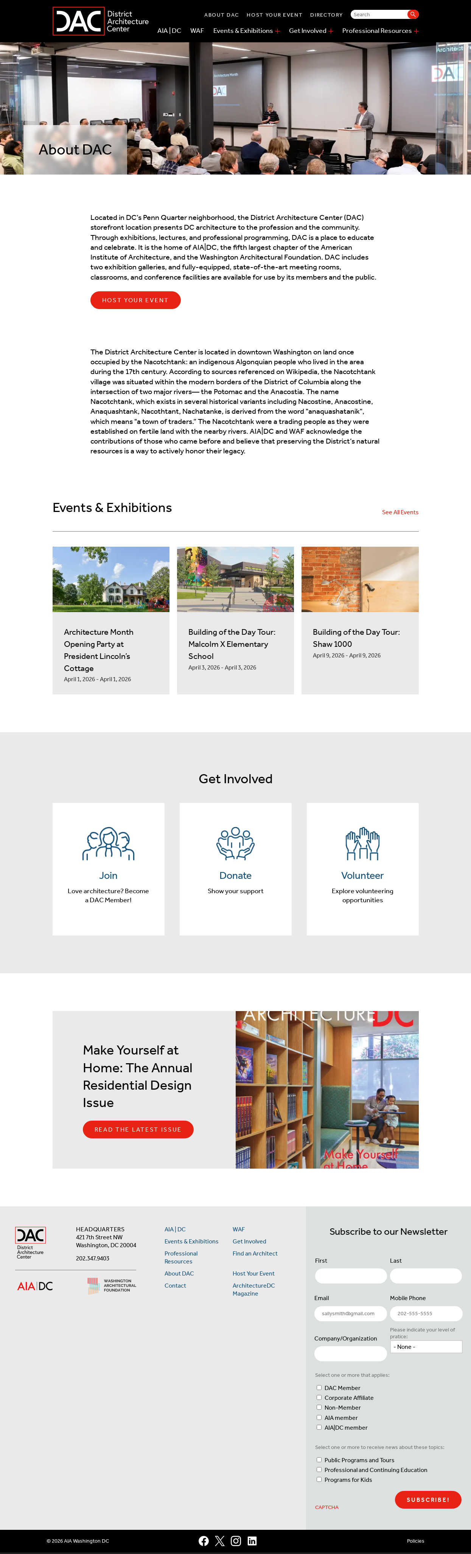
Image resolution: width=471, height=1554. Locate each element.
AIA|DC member (346, 1428)
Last (396, 1261)
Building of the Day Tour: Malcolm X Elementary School (232, 644)
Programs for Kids (348, 1481)
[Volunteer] (363, 870)
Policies (415, 1542)
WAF (197, 30)
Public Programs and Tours (360, 1461)
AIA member (341, 1419)
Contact (175, 1287)
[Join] (109, 870)
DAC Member (343, 1389)
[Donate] (236, 870)
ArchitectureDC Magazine (254, 1291)
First (321, 1261)
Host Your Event (275, 15)
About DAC (221, 15)
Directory (326, 15)
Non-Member (343, 1409)
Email (321, 1299)
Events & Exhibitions (243, 30)
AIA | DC (169, 30)
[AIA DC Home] (30, 1245)
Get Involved (307, 30)
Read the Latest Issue (138, 1131)
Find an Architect (255, 1255)
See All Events (400, 512)
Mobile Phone (408, 1299)
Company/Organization (345, 1340)
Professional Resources (377, 30)
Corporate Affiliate (349, 1399)
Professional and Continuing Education (376, 1471)
